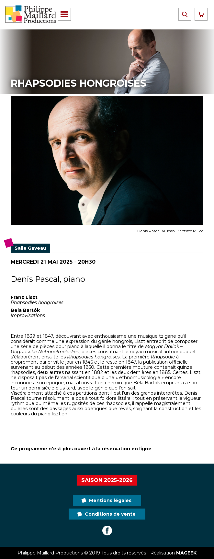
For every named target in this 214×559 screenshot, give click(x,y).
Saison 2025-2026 (107, 480)
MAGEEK (186, 553)
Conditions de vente (110, 514)
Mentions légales (110, 500)
